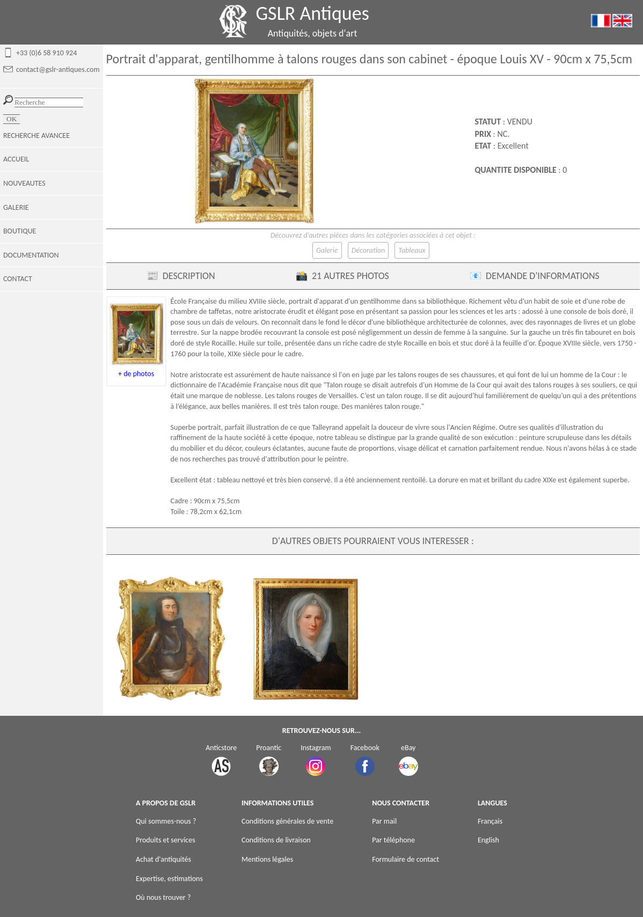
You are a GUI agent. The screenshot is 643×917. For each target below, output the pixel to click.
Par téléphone (393, 840)
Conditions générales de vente (287, 821)
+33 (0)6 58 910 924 (46, 52)
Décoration (368, 250)
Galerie (327, 250)
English (488, 840)
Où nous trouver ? (163, 897)
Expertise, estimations (169, 878)
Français (490, 821)
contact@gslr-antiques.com (58, 69)
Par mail (384, 821)
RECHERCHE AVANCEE (36, 135)
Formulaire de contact (405, 859)
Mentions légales (267, 859)
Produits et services (165, 840)
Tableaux (411, 250)
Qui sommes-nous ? (166, 821)
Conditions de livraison (276, 840)
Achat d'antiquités (163, 859)
